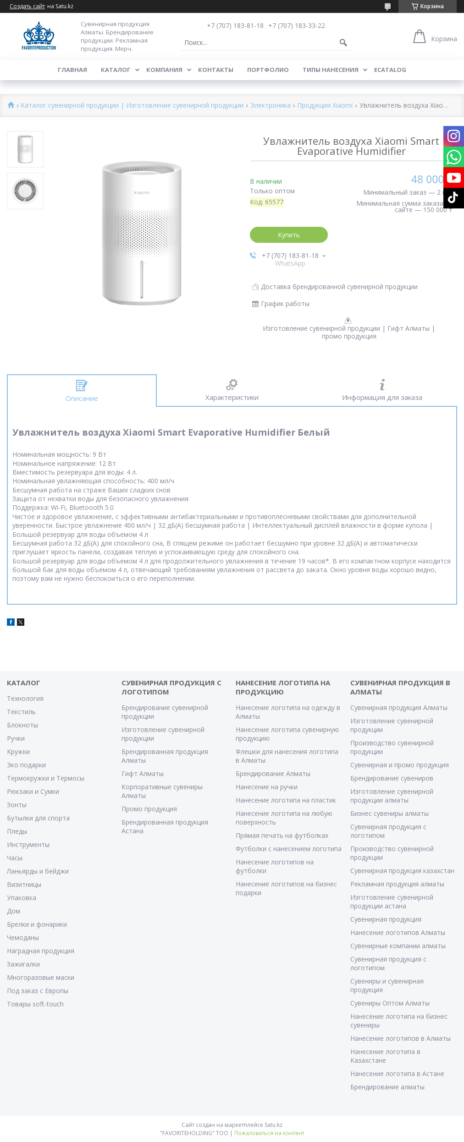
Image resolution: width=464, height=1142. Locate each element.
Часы (14, 857)
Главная (72, 70)
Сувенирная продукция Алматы (398, 707)
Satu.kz (273, 1125)
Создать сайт (27, 6)
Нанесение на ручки (267, 786)
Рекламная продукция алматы (397, 884)
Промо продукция (149, 808)
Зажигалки (23, 964)
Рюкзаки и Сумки (33, 791)
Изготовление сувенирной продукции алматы (391, 795)
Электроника (270, 105)
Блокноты (22, 725)
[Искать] (343, 42)
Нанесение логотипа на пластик (286, 800)
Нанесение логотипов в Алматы (400, 1038)
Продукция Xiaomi (325, 105)
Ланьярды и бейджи (38, 871)
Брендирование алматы (387, 1086)
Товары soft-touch (35, 1004)
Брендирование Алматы (273, 773)
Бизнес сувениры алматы (389, 813)
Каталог (116, 70)
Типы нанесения (331, 70)
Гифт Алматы (143, 773)
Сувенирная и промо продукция (399, 764)
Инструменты (28, 844)
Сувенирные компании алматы (398, 945)
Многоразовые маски (40, 977)
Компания (164, 70)
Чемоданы (23, 937)
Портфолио (268, 70)
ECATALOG (390, 70)
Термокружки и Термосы (45, 778)
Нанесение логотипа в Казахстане (385, 1056)
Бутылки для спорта (38, 818)
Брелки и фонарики (37, 924)
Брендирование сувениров (391, 778)
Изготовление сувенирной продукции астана (391, 901)
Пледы (17, 831)
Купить (289, 234)
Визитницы (24, 884)
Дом (13, 911)
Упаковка (21, 897)
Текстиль (21, 711)
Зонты (17, 804)
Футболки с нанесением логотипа (289, 848)
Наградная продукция (40, 950)
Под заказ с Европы (37, 990)
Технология (25, 698)
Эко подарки (26, 764)
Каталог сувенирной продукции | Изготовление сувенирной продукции (132, 105)
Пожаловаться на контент (269, 1133)
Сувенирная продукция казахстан (402, 870)
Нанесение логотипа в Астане (397, 1073)
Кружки (18, 751)
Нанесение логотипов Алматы (397, 932)
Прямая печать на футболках (282, 835)
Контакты (215, 70)
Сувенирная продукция (385, 919)
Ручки (16, 738)
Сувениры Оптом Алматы (390, 1003)
